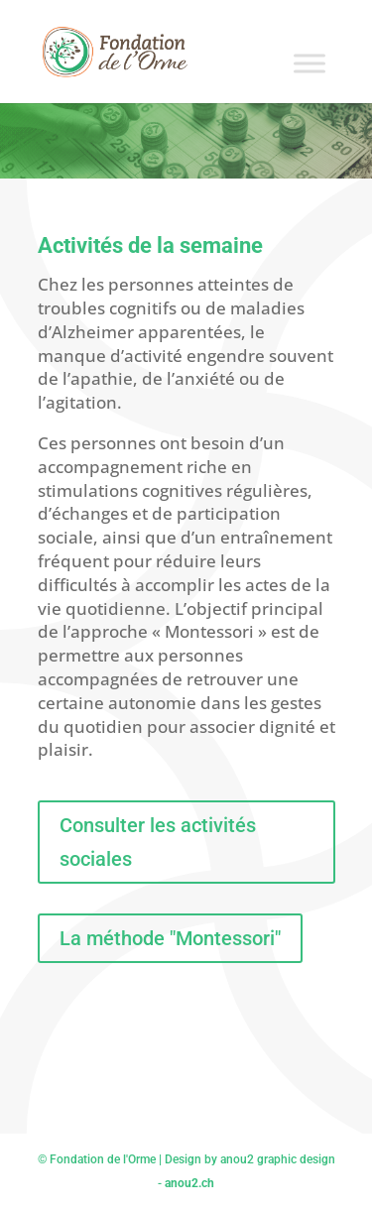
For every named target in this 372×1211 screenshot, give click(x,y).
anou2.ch (189, 1183)
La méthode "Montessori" (170, 938)
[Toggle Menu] (309, 63)
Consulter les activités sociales (158, 842)
